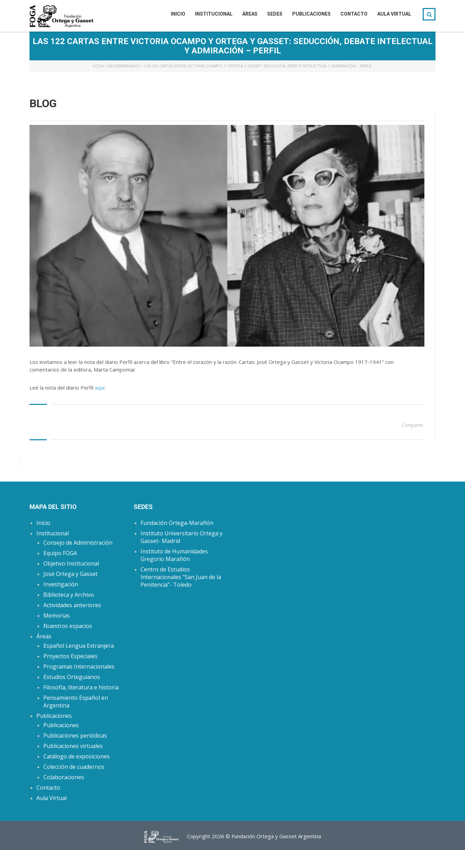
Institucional (213, 14)
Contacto (353, 14)
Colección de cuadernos (73, 767)
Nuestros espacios (67, 626)
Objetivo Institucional (71, 563)
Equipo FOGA (60, 553)
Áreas (249, 14)
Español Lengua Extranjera (78, 645)
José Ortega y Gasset (70, 574)
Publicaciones (311, 14)
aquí (99, 387)
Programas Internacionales (79, 666)
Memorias (56, 615)
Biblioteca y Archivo (68, 594)
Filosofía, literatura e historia (81, 687)
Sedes (274, 14)
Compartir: (413, 425)
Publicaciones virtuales (73, 746)
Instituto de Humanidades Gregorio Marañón (174, 555)
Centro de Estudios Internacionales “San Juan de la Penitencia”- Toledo (181, 577)
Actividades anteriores (72, 605)
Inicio (178, 14)
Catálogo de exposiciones (76, 756)
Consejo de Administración (77, 542)
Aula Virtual (394, 14)
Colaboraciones (63, 777)
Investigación (60, 584)
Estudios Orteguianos (71, 677)
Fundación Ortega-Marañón (177, 523)
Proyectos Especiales (70, 656)
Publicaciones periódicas (75, 735)
